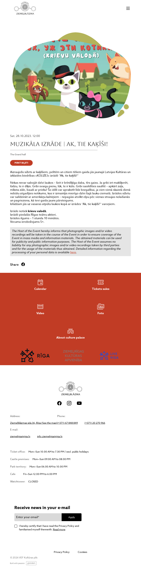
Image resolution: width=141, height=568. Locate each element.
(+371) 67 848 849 (67, 422)
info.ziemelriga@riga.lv (50, 436)
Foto (100, 309)
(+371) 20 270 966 (95, 422)
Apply (71, 517)
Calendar (40, 285)
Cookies (82, 552)
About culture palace (70, 334)
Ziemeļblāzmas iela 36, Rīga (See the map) (33, 422)
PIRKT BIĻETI (21, 162)
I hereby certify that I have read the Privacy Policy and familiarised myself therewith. (49, 527)
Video (40, 309)
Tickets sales (100, 285)
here (73, 252)
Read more (59, 529)
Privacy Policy (62, 552)
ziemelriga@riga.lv (20, 436)
